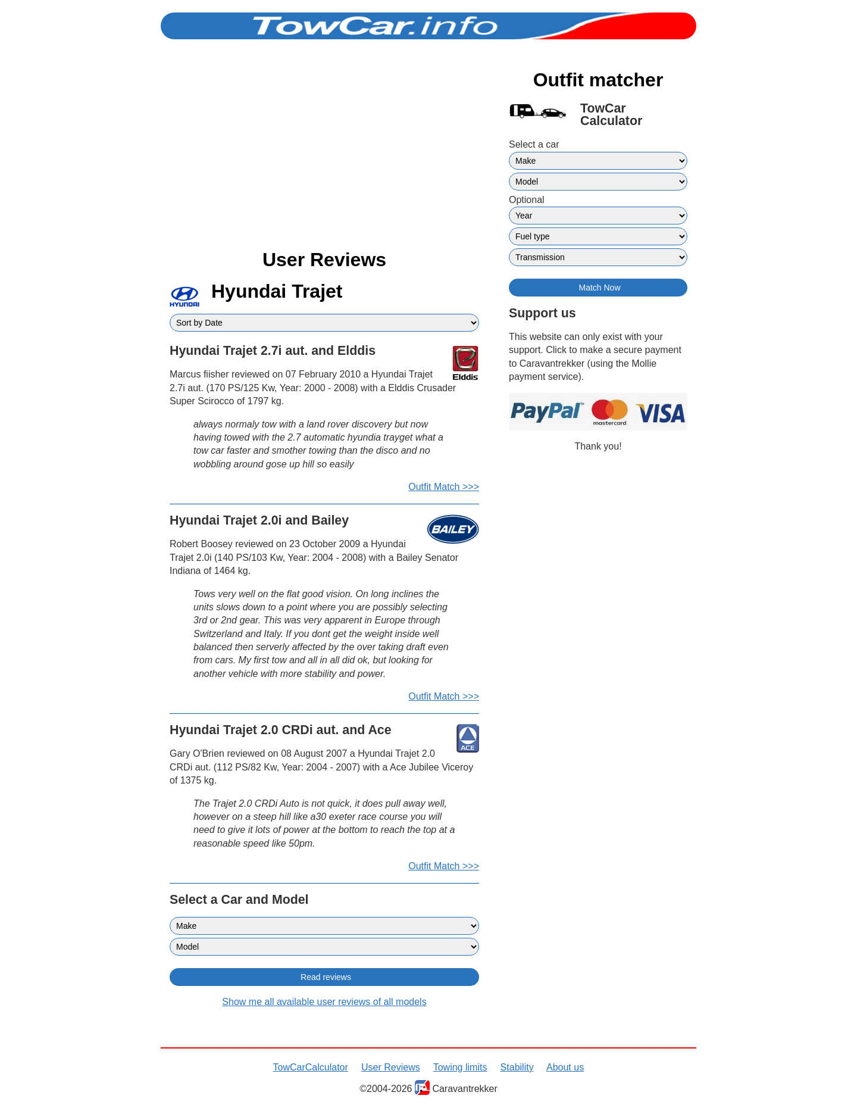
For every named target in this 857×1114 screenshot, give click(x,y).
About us (565, 1067)
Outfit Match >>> (443, 487)
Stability (517, 1067)
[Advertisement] (324, 153)
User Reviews (390, 1067)
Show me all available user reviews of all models (324, 1002)
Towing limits (460, 1067)
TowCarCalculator (310, 1067)
